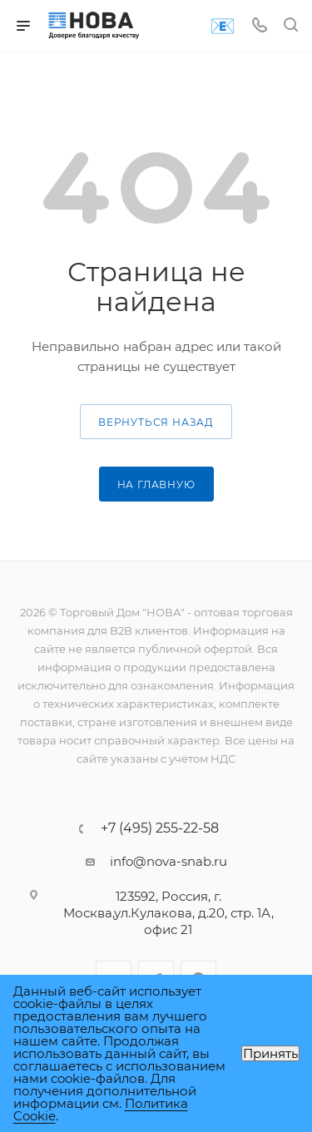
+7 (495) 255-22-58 (160, 828)
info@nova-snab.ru (168, 861)
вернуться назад (156, 422)
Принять (270, 1053)
